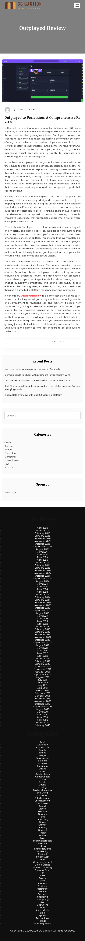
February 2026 (42, 533)
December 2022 (42, 634)
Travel (42, 921)
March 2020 (42, 722)
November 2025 (42, 541)
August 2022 (42, 645)
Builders (42, 760)
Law (6, 463)
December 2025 (42, 538)
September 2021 (42, 674)
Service (42, 891)
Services (42, 894)
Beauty (42, 750)
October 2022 (42, 640)
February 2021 (42, 693)
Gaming (42, 827)
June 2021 (42, 682)
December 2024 (42, 570)
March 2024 (42, 594)
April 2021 (42, 688)
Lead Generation (42, 840)
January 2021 (42, 696)
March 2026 (42, 530)
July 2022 (42, 648)
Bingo (42, 755)
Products (42, 886)
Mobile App (42, 856)
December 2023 (42, 602)
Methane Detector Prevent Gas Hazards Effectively (32, 369)
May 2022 (42, 653)
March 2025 (42, 562)
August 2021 (42, 677)
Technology (42, 918)
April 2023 (42, 624)
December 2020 (42, 698)
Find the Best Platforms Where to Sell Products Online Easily (37, 380)
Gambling (42, 819)
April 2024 (42, 592)
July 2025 (42, 551)
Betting (42, 752)
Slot (42, 902)
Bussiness (42, 766)
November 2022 (42, 637)
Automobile (42, 747)
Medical (42, 854)
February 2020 (42, 725)
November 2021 (42, 669)
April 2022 (42, 656)
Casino (8, 442)
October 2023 (42, 608)
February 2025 (42, 565)
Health (8, 449)
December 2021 (42, 666)
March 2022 (42, 658)
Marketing (10, 456)
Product (8, 467)
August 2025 (42, 549)
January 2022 (42, 664)
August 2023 (42, 613)
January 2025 (42, 567)
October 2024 (42, 576)
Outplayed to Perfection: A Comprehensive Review (42, 119)
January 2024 (42, 600)
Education (10, 453)
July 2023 (42, 616)
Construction (42, 776)
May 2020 (42, 717)
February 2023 (42, 629)
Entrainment (42, 803)
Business (9, 446)
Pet (42, 872)
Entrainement (42, 800)
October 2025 (42, 543)
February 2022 (42, 661)
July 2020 (42, 712)
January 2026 (42, 535)
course (42, 779)
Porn (42, 880)
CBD (42, 771)
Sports (42, 915)
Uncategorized (42, 923)
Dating (42, 784)
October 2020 (42, 704)
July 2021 (42, 680)
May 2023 (42, 621)
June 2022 (42, 650)
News (43, 859)
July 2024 (42, 584)
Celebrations (42, 774)
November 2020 (42, 701)
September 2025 (42, 546)
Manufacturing (42, 848)
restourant (42, 888)
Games (42, 824)
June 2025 (42, 554)
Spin (42, 912)
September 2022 (42, 642)
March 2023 (42, 626)
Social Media (42, 910)
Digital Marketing (42, 790)
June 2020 (42, 714)
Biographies (42, 758)
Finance (42, 814)
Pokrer (42, 878)
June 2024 (42, 586)
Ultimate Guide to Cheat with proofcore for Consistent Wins (37, 374)
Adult (42, 742)
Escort (42, 806)
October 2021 (42, 672)
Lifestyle (42, 843)
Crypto (42, 782)
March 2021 (42, 690)
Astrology (42, 744)
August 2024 (42, 581)
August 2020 (42, 709)
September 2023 (42, 610)
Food (42, 816)
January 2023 (42, 632)
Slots (42, 907)
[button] (77, 5)
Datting (42, 787)
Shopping (42, 896)
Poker (42, 875)
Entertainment (12, 460)
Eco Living (42, 792)
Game (31, 109)
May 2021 (42, 685)
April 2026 (42, 527)
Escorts (42, 808)
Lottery (42, 846)
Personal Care (42, 870)
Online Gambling (42, 867)
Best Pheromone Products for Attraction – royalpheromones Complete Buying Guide (42, 387)
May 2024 (42, 589)
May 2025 (42, 557)
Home (42, 835)
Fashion (42, 811)
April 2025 (42, 559)
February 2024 (42, 597)
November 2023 (42, 605)
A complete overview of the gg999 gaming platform (33, 394)
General (42, 830)
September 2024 (42, 578)
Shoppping (42, 899)
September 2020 (42, 706)
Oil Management (42, 862)
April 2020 (42, 720)
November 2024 (42, 573)
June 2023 (42, 618)
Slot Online (42, 904)
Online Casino (42, 864)
